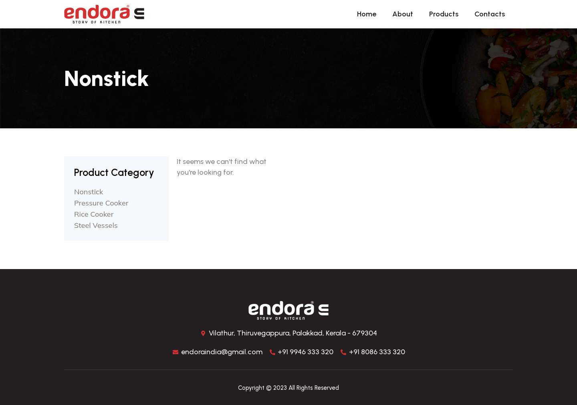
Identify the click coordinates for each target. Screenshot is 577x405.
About (402, 14)
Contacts (489, 14)
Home (366, 14)
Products (443, 14)
